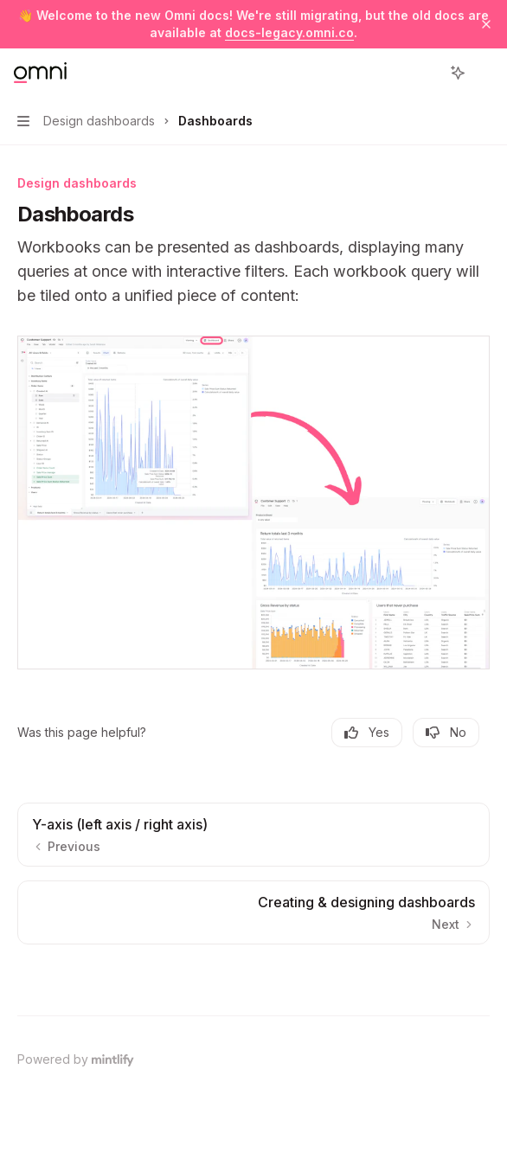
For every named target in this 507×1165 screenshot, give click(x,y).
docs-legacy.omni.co (289, 32)
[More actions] (484, 73)
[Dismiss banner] (486, 24)
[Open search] (426, 72)
